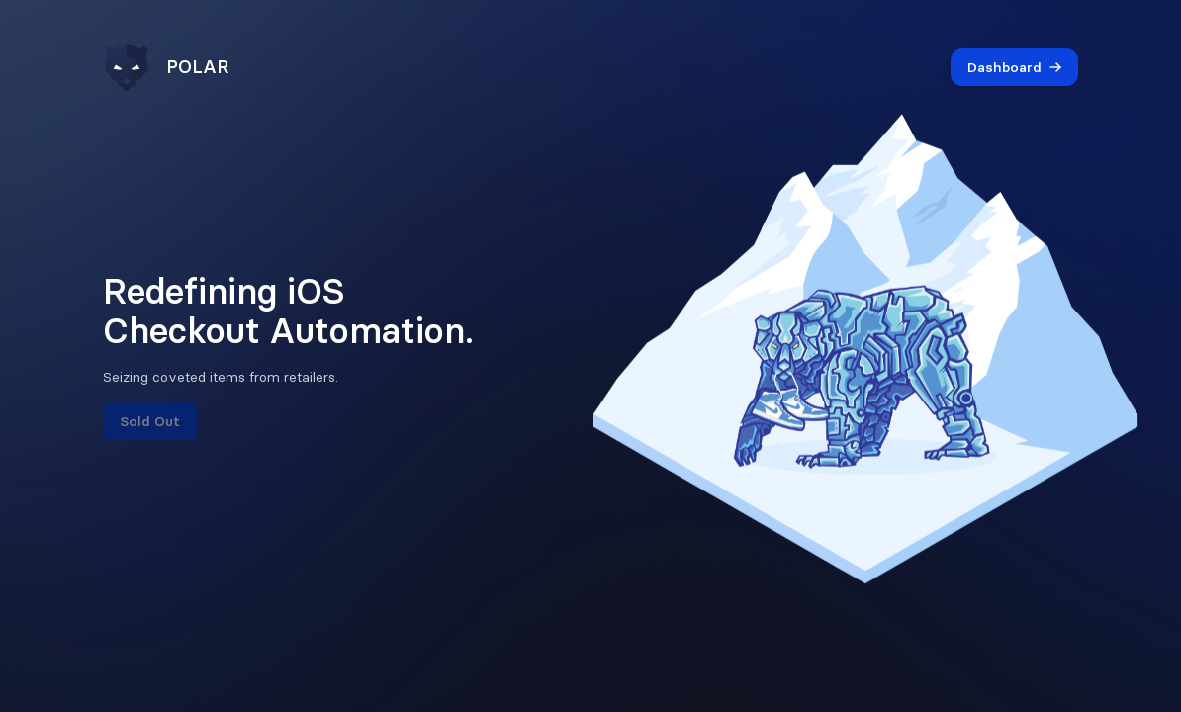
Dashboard (1014, 67)
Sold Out (150, 421)
